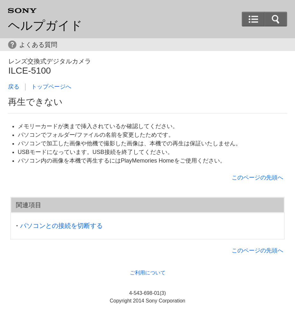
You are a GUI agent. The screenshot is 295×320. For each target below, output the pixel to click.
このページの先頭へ (257, 177)
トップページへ (51, 87)
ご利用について (147, 272)
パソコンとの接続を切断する (61, 225)
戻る (13, 87)
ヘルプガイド (45, 25)
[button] (275, 19)
